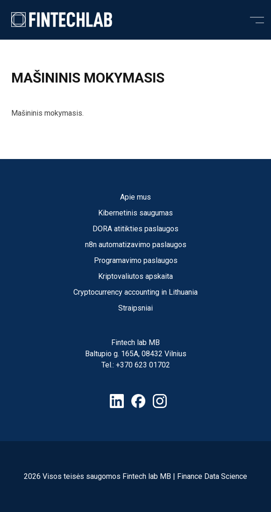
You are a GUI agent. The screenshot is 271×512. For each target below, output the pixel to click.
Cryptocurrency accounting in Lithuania (135, 292)
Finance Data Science (212, 476)
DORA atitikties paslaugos (135, 228)
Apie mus (135, 197)
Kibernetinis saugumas (135, 212)
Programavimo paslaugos (136, 260)
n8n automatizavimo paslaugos (135, 244)
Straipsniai (135, 308)
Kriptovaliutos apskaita (135, 276)
